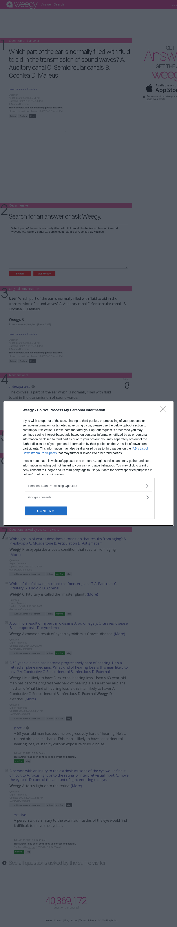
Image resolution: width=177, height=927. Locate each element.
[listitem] (88, 486)
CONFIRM (46, 510)
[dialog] (88, 463)
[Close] (165, 410)
